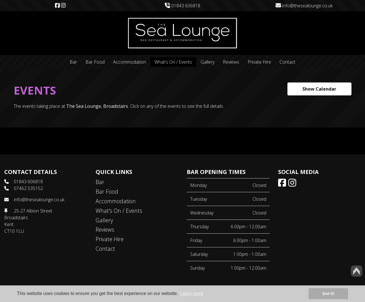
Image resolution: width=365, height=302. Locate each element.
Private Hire (259, 62)
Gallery (207, 62)
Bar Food (95, 62)
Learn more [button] (191, 293)
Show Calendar (319, 89)
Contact (287, 62)
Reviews (231, 62)
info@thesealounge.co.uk (304, 6)
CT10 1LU (14, 231)
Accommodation (129, 62)
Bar (73, 62)
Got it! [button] (328, 293)
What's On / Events (173, 62)
